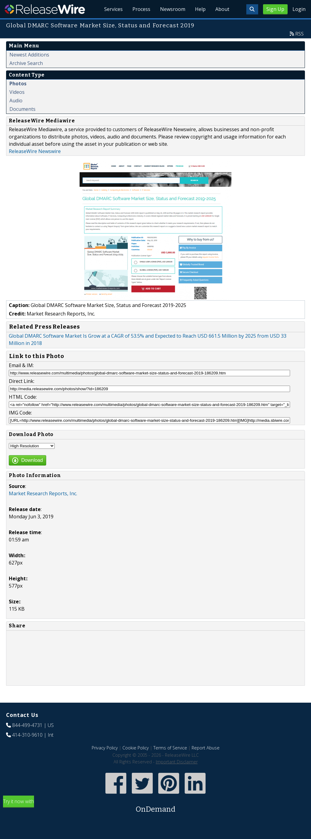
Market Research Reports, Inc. (43, 493)
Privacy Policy (105, 748)
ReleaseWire (45, 9)
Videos (17, 92)
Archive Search (26, 63)
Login (299, 9)
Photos (17, 83)
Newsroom (172, 9)
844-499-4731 (27, 725)
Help (200, 9)
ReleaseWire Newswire (35, 151)
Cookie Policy (135, 748)
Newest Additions (29, 54)
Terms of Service (170, 748)
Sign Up (275, 9)
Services (113, 9)
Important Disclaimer (177, 762)
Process (141, 9)
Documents (22, 109)
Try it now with (155, 806)
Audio (15, 100)
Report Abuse (206, 748)
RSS (299, 33)
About (222, 9)
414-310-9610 (27, 735)
